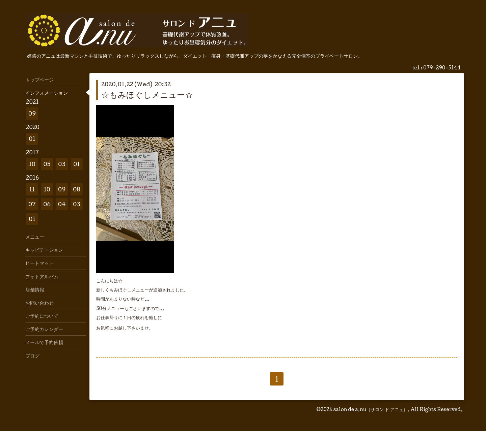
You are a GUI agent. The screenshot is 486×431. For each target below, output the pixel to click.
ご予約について (41, 316)
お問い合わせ (39, 303)
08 (76, 189)
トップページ (39, 79)
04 (62, 204)
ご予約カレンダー (44, 329)
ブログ (32, 355)
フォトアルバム (41, 276)
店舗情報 (34, 289)
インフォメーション (46, 93)
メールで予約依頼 (44, 342)
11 (32, 189)
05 (47, 163)
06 (47, 204)
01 (32, 138)
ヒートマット (39, 263)
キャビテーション (44, 250)
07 (32, 204)
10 (32, 163)
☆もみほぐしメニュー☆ (147, 94)
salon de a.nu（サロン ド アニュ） (370, 409)
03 (61, 163)
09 (32, 113)
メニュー (34, 237)
